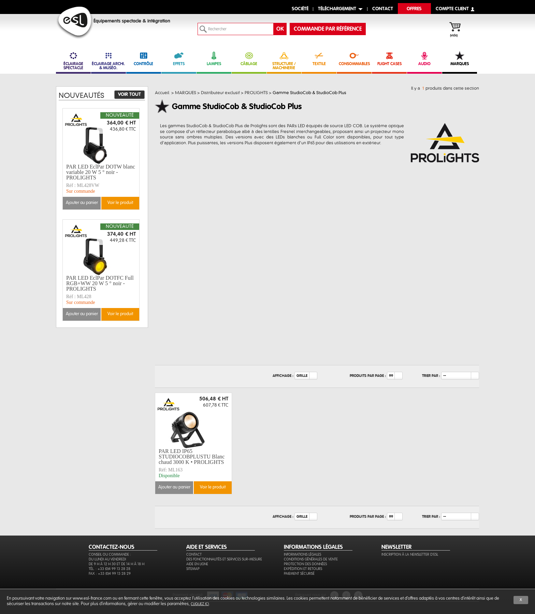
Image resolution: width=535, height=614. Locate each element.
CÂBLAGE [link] (249, 58)
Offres (414, 9)
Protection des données (305, 564)
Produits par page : (368, 376)
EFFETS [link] (178, 58)
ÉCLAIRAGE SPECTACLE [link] (73, 60)
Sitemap (193, 569)
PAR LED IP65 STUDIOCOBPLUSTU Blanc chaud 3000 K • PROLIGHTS (192, 457)
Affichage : (283, 376)
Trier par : (431, 376)
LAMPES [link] (214, 58)
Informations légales (302, 554)
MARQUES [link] (459, 58)
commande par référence (328, 29)
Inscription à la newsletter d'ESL (409, 554)
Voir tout (129, 94)
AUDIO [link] (424, 58)
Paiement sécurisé (299, 573)
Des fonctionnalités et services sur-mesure (224, 559)
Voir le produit (213, 487)
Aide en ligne (197, 564)
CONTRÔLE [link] (143, 58)
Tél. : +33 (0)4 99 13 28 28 (109, 569)
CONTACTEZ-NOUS (111, 547)
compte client (452, 9)
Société (300, 9)
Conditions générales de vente (311, 559)
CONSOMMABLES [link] (354, 58)
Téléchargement (337, 9)
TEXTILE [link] (319, 58)
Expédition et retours (303, 569)
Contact (194, 554)
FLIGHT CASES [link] (389, 58)
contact (382, 9)
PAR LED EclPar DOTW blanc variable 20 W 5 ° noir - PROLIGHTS (100, 172)
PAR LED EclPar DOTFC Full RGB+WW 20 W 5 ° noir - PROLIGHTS (100, 283)
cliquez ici (200, 604)
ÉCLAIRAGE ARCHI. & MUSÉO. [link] (108, 60)
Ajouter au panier (174, 487)
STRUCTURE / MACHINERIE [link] (284, 60)
